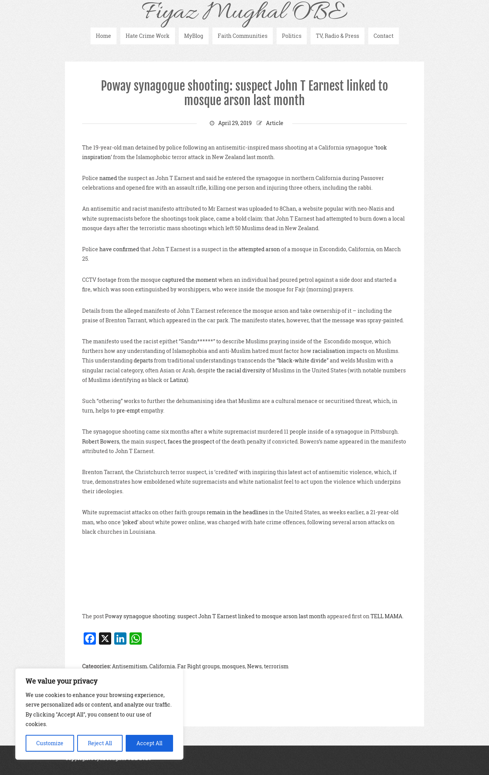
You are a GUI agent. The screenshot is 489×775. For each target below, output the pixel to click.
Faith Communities (242, 35)
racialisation (329, 350)
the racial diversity (241, 370)
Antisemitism (129, 666)
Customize (49, 743)
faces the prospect (191, 441)
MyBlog (193, 35)
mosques (233, 666)
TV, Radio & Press (337, 35)
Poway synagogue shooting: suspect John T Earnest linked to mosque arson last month (244, 93)
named (108, 178)
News (254, 666)
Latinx (178, 379)
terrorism (276, 666)
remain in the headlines (237, 512)
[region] (99, 714)
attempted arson (259, 249)
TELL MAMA (386, 616)
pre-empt (128, 410)
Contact (383, 35)
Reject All (100, 743)
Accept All (149, 743)
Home (103, 35)
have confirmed (119, 249)
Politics (291, 35)
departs (143, 360)
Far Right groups (198, 666)
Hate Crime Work (148, 35)
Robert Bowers (100, 441)
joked (130, 522)
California (162, 666)
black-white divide (303, 360)
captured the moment (189, 279)
